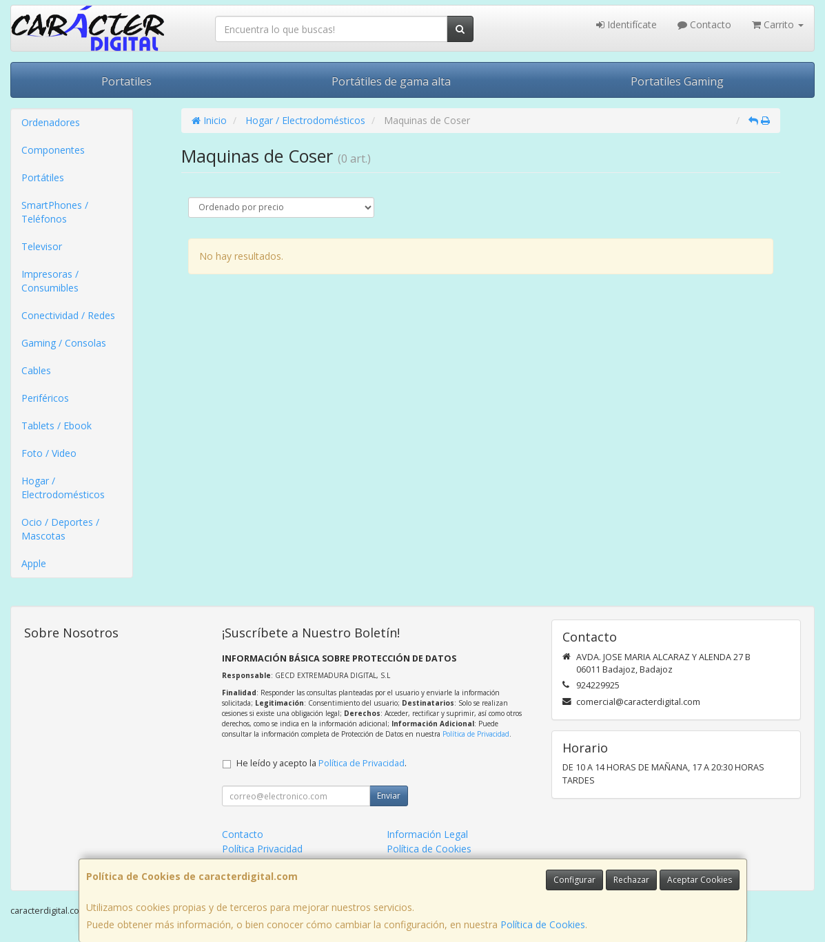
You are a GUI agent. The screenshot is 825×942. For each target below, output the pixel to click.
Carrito (778, 24)
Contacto (704, 24)
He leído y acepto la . (321, 763)
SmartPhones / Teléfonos (54, 211)
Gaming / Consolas (63, 342)
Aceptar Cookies (699, 879)
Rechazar (631, 879)
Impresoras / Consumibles (50, 280)
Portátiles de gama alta (391, 81)
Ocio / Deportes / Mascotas (60, 528)
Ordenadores (50, 122)
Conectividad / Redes (68, 315)
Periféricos (45, 398)
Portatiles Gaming (677, 81)
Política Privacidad (262, 848)
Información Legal (427, 834)
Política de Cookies (542, 924)
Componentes (53, 149)
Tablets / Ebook (56, 425)
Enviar (388, 795)
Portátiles (42, 177)
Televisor (41, 246)
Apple (33, 563)
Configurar (574, 879)
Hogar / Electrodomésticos (63, 487)
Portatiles (126, 81)
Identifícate (626, 24)
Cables (36, 370)
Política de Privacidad (475, 734)
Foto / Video (49, 453)
